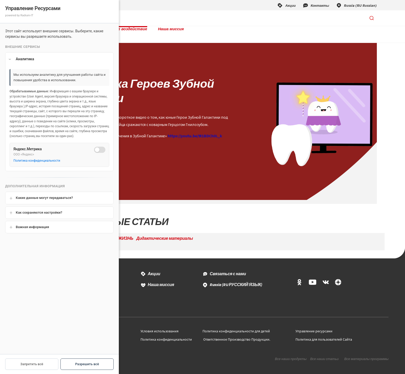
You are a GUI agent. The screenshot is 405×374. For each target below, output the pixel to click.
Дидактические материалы (164, 233)
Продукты (125, 18)
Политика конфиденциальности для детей (236, 326)
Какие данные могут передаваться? (44, 198)
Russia (236, 279)
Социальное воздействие (172, 18)
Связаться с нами (228, 268)
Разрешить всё (87, 364)
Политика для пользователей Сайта (323, 334)
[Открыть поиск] (372, 18)
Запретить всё (31, 364)
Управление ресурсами (313, 326)
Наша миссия (221, 18)
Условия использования (159, 326)
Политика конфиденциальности (166, 334)
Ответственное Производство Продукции (236, 334)
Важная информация (32, 227)
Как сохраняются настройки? (39, 212)
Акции (154, 268)
